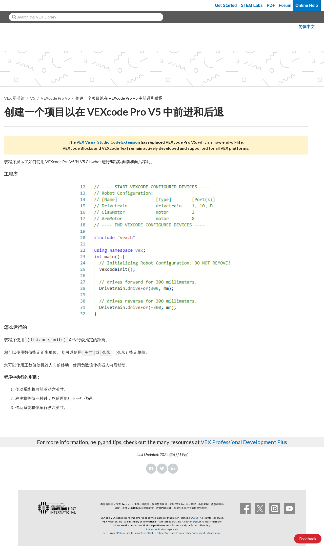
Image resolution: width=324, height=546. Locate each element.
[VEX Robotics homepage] (13, 5)
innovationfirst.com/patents (162, 528)
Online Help (306, 5)
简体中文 (306, 27)
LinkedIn (173, 468)
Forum (285, 5)
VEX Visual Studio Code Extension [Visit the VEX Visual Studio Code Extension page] (108, 142)
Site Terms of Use (135, 531)
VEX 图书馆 (14, 98)
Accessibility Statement (207, 531)
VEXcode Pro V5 (55, 98)
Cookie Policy (155, 531)
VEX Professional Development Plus (244, 441)
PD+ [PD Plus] (271, 5)
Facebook (151, 468)
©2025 (195, 516)
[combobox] (86, 17)
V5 (32, 98)
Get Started (226, 5)
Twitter (162, 468)
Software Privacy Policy (178, 531)
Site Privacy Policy (114, 531)
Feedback (307, 538)
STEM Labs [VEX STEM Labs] (252, 5)
